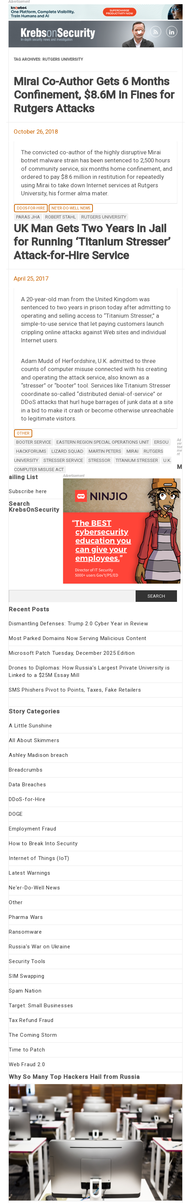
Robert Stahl (60, 217)
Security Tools (27, 961)
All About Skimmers (34, 740)
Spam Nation (25, 991)
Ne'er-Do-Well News (71, 208)
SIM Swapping (27, 976)
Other (23, 433)
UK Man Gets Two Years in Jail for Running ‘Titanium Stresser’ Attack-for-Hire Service (92, 242)
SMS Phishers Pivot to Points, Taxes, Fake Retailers (75, 690)
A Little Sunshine (30, 726)
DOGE (16, 814)
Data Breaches (27, 784)
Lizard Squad (67, 451)
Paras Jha (28, 217)
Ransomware (25, 932)
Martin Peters (105, 451)
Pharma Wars (26, 917)
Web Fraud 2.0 (27, 1064)
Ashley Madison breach (38, 755)
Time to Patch (27, 1050)
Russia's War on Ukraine (39, 946)
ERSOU (161, 442)
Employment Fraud (32, 829)
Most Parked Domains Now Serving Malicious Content (77, 638)
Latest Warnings (29, 873)
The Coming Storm (33, 1035)
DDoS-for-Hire (31, 208)
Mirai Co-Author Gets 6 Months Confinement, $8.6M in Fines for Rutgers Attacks (94, 95)
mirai (132, 451)
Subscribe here (28, 491)
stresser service (63, 460)
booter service (33, 442)
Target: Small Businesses (41, 1005)
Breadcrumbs (26, 770)
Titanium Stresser (137, 460)
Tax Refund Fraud (31, 1020)
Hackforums (31, 451)
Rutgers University (103, 217)
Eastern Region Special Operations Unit (102, 442)
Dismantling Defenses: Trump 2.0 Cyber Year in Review (78, 623)
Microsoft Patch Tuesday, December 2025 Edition (72, 653)
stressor (99, 460)
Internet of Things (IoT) (39, 858)
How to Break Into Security (43, 843)
